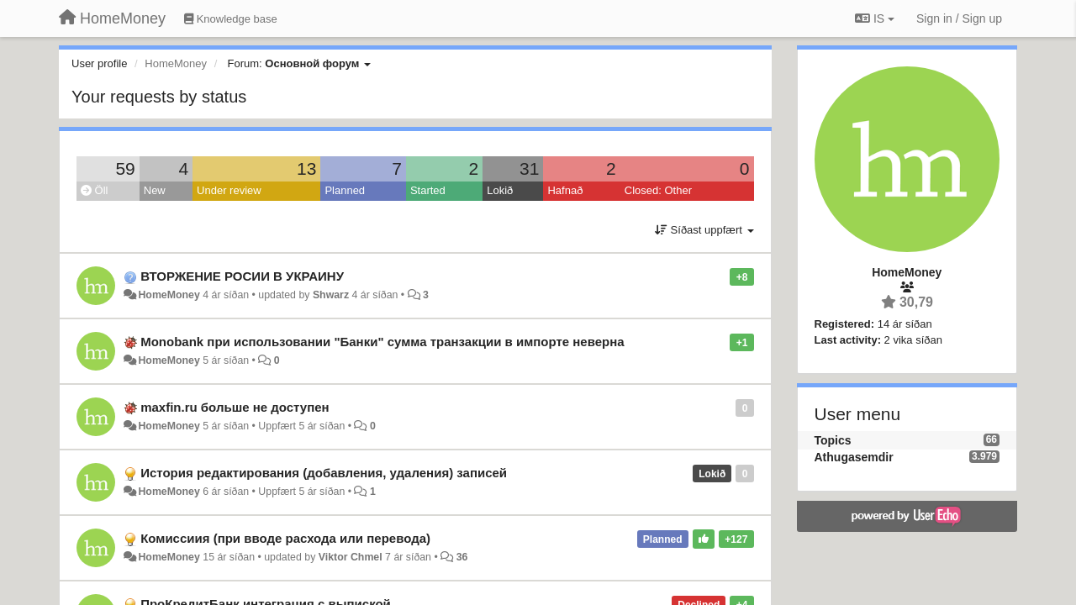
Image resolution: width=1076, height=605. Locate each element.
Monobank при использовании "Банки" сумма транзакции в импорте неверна (382, 341)
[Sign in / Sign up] (959, 18)
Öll (94, 190)
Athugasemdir (854, 457)
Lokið (500, 190)
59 (124, 168)
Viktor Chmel (350, 557)
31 (529, 168)
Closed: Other (658, 190)
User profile (99, 63)
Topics (833, 440)
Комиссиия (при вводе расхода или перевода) (285, 538)
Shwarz (331, 295)
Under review (229, 190)
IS (874, 18)
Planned (344, 190)
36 (462, 557)
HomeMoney (168, 295)
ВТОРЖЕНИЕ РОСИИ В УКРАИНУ (242, 276)
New (155, 190)
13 (306, 168)
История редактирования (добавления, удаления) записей (323, 473)
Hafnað (565, 190)
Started (428, 190)
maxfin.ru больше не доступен (234, 407)
